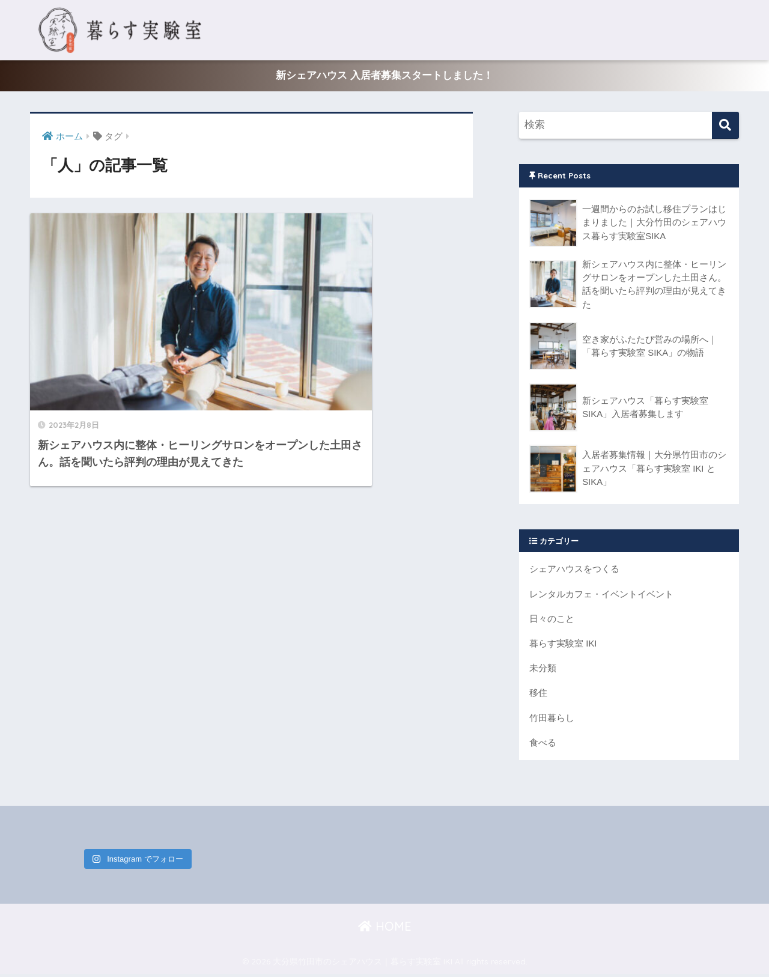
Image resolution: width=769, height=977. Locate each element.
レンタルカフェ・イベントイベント (601, 596)
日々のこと (551, 620)
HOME (385, 929)
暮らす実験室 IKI (563, 646)
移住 (538, 695)
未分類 (542, 671)
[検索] (725, 125)
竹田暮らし (551, 721)
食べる (542, 745)
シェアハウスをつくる (574, 570)
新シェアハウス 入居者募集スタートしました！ (384, 76)
